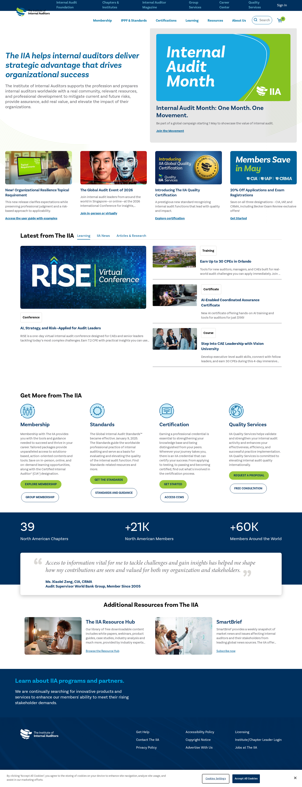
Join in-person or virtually (98, 213)
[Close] (295, 777)
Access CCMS (174, 494)
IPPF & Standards (134, 20)
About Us (239, 20)
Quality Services (254, 4)
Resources (215, 20)
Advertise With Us (199, 744)
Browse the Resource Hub (102, 647)
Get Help (142, 728)
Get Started (238, 218)
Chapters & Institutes (110, 4)
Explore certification (170, 218)
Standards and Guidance (114, 489)
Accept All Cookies (246, 778)
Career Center (224, 4)
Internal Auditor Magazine (153, 4)
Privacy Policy (146, 744)
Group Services (194, 4)
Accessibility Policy (200, 728)
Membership (102, 20)
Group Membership (40, 494)
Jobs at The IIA (246, 744)
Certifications (166, 20)
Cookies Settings (216, 778)
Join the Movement (170, 131)
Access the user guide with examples (31, 218)
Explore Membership (41, 481)
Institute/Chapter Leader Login (258, 736)
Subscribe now (226, 647)
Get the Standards (109, 476)
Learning (192, 20)
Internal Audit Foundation (66, 4)
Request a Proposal (249, 472)
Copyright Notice (198, 736)
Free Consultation (248, 485)
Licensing (242, 728)
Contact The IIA (147, 736)
